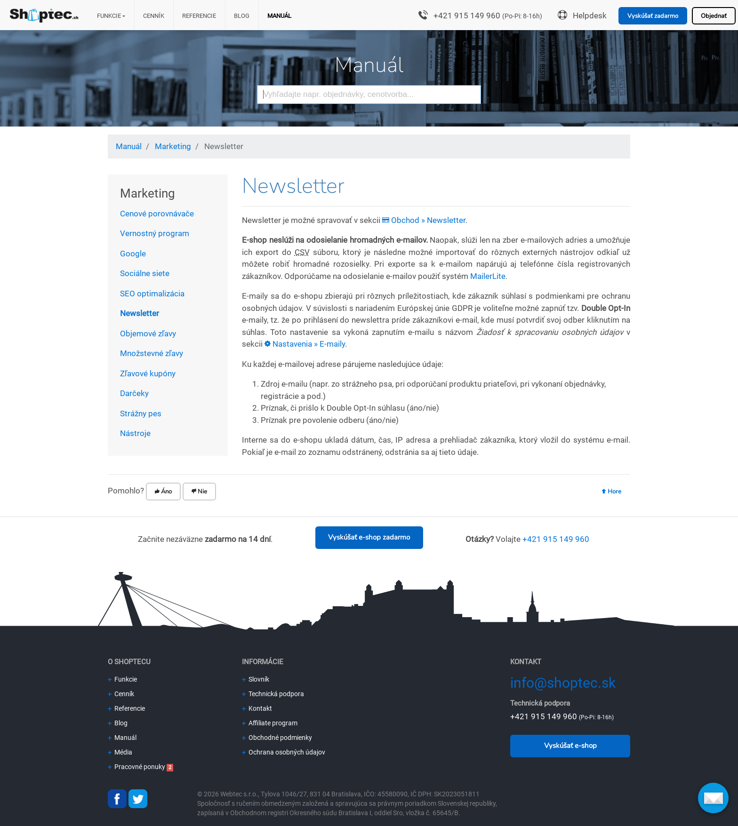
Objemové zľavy (148, 333)
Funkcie (109, 15)
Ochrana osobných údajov (283, 752)
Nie (199, 491)
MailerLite (487, 276)
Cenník (153, 15)
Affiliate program (269, 723)
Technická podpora (273, 694)
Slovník (255, 679)
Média (120, 752)
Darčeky (134, 393)
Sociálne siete (144, 273)
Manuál (279, 15)
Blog (241, 15)
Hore (611, 491)
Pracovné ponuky (136, 766)
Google (133, 253)
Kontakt (257, 708)
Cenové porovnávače (157, 213)
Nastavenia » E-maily (305, 344)
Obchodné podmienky (277, 737)
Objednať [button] (714, 16)
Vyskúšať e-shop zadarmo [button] (369, 537)
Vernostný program (154, 233)
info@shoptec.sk (563, 683)
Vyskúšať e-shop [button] (570, 745)
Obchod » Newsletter (423, 220)
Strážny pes (140, 413)
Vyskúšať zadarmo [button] (652, 16)
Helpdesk (590, 15)
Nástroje (135, 433)
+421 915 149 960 (466, 15)
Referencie (199, 15)
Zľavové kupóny (148, 373)
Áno (163, 491)
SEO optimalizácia (152, 293)
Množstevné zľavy (151, 353)
